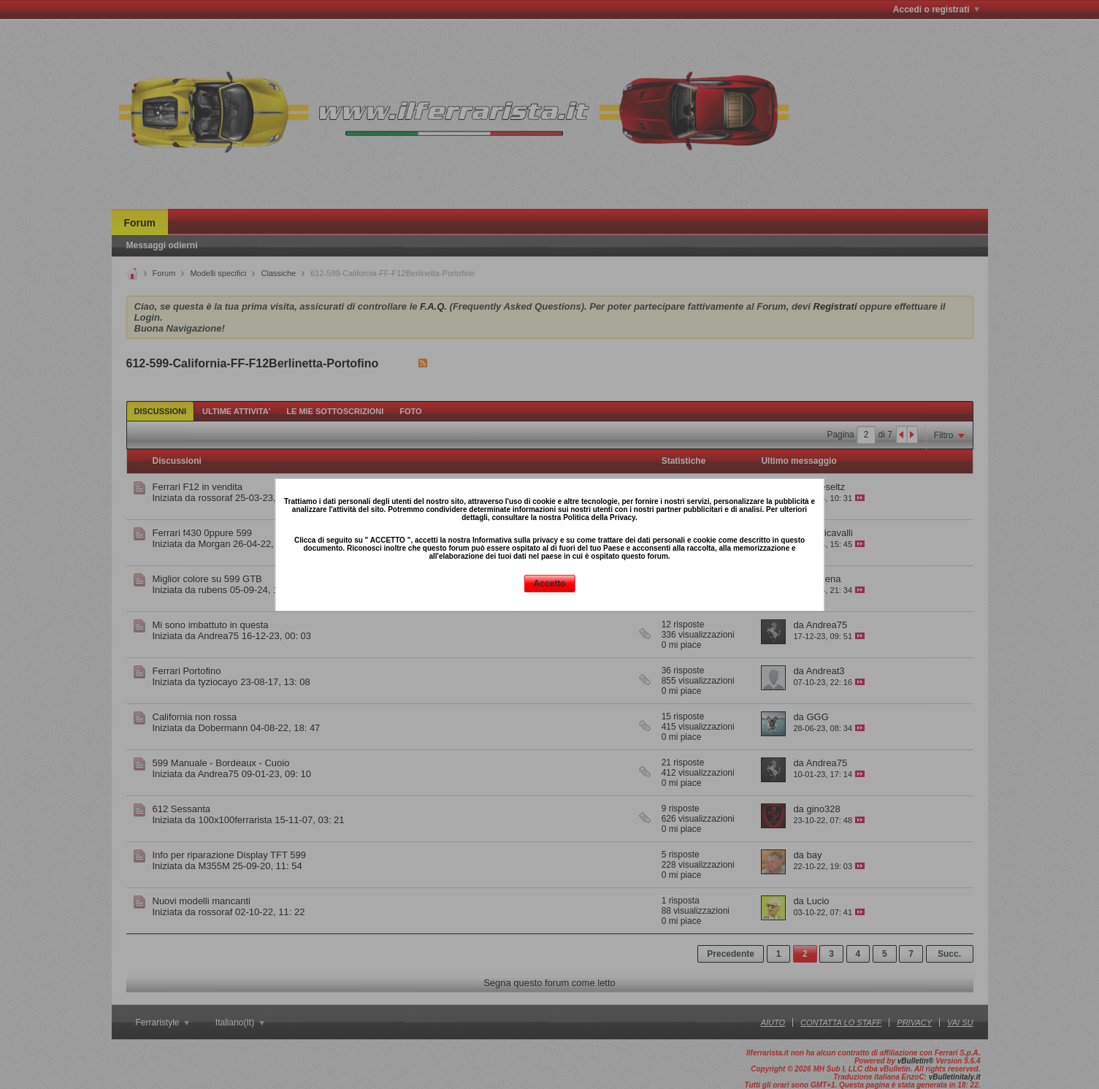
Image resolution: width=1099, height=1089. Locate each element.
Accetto (549, 583)
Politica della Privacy (599, 517)
